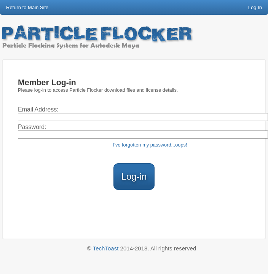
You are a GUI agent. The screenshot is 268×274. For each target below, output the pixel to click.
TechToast (106, 248)
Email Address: (38, 109)
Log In (255, 7)
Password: (32, 127)
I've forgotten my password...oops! (150, 145)
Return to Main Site (27, 7)
